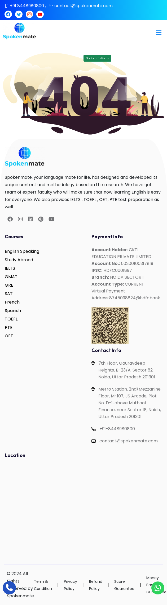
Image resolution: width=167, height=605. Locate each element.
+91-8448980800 (117, 429)
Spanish (13, 311)
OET (9, 336)
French (12, 302)
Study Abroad (19, 260)
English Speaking (22, 251)
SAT (9, 294)
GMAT (11, 277)
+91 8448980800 (27, 6)
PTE (8, 327)
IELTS (10, 268)
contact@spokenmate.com (83, 6)
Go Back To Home (97, 58)
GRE (9, 285)
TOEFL (11, 319)
